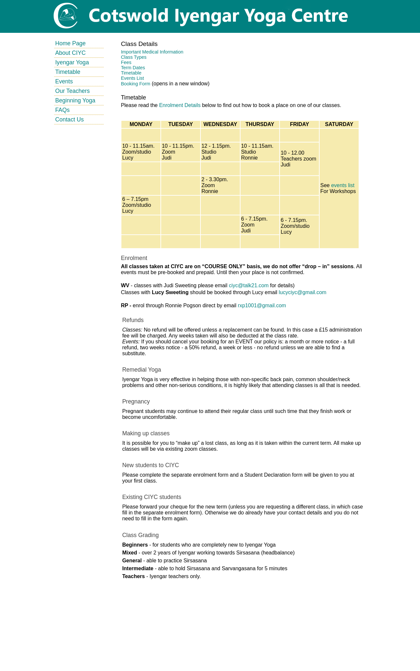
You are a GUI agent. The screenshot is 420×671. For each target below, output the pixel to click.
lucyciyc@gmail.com (302, 292)
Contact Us (69, 119)
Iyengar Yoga (72, 62)
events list (342, 185)
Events (64, 81)
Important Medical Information (152, 51)
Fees (126, 62)
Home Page (70, 43)
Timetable (67, 72)
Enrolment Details (179, 105)
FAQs (62, 110)
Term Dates (133, 67)
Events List (132, 78)
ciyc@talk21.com (248, 285)
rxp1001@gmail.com (262, 305)
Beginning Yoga (75, 100)
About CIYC (70, 53)
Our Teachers (72, 91)
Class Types (133, 57)
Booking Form (135, 83)
